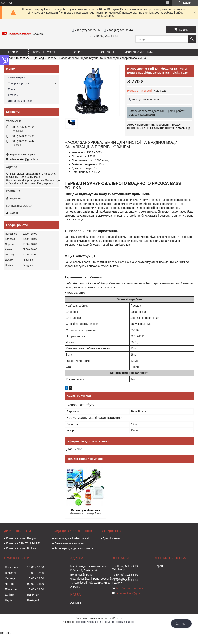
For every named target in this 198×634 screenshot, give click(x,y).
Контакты (107, 52)
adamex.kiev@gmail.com (24, 159)
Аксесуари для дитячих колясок (74, 548)
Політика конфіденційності (120, 621)
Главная (14, 52)
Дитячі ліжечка (112, 538)
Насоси (52, 58)
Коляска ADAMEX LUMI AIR (23, 543)
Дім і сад (38, 58)
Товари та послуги (17, 58)
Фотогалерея (16, 77)
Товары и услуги (45, 52)
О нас (78, 52)
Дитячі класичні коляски (69, 543)
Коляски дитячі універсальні (72, 538)
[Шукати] (192, 39)
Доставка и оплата (139, 52)
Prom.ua (117, 618)
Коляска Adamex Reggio (21, 538)
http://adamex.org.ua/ (22, 154)
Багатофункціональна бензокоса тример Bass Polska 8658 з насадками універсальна (85, 512)
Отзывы (13, 95)
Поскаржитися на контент (89, 621)
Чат (181, 623)
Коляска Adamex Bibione (21, 548)
